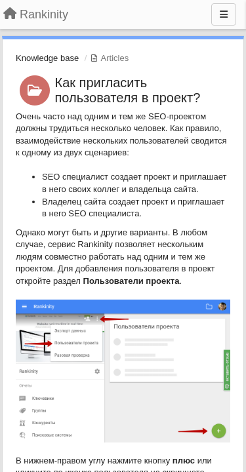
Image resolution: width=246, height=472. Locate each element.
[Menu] (223, 14)
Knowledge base (47, 58)
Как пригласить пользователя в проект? (128, 90)
